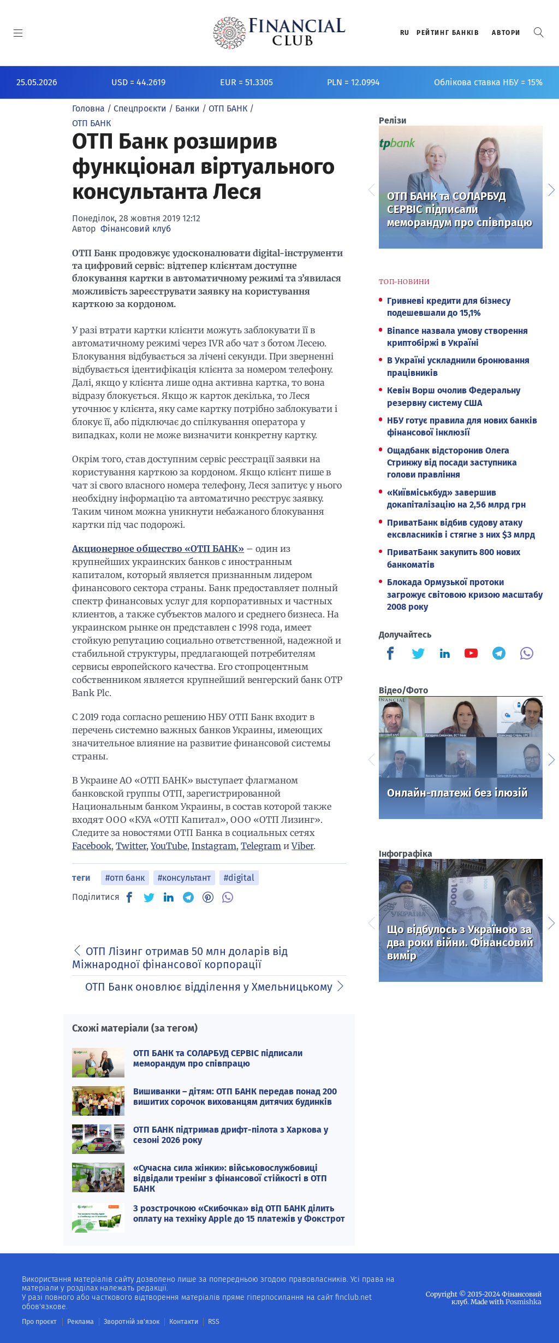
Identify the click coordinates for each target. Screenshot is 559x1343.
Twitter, (132, 845)
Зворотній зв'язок (130, 1322)
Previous (370, 188)
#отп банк (125, 878)
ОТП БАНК (91, 123)
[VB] (227, 897)
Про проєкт (39, 1322)
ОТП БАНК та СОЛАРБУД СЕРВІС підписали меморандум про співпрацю (217, 1058)
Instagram (214, 845)
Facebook (91, 845)
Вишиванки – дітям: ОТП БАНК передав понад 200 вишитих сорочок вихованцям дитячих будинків (235, 1096)
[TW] (149, 897)
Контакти (182, 1322)
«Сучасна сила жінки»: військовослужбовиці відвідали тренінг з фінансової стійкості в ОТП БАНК (230, 1178)
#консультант (184, 878)
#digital (239, 878)
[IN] (168, 897)
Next (550, 188)
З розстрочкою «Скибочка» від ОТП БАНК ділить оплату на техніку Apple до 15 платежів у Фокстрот (239, 1213)
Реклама (80, 1322)
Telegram (261, 845)
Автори (506, 33)
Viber (302, 845)
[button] (538, 32)
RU (405, 33)
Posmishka (524, 1302)
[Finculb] (392, 654)
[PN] (208, 897)
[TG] (188, 897)
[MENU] (18, 33)
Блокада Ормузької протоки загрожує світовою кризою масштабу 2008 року (465, 594)
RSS (211, 1322)
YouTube (169, 845)
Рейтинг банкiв (448, 33)
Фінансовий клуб (135, 228)
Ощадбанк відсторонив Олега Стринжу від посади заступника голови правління (452, 462)
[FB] (129, 897)
